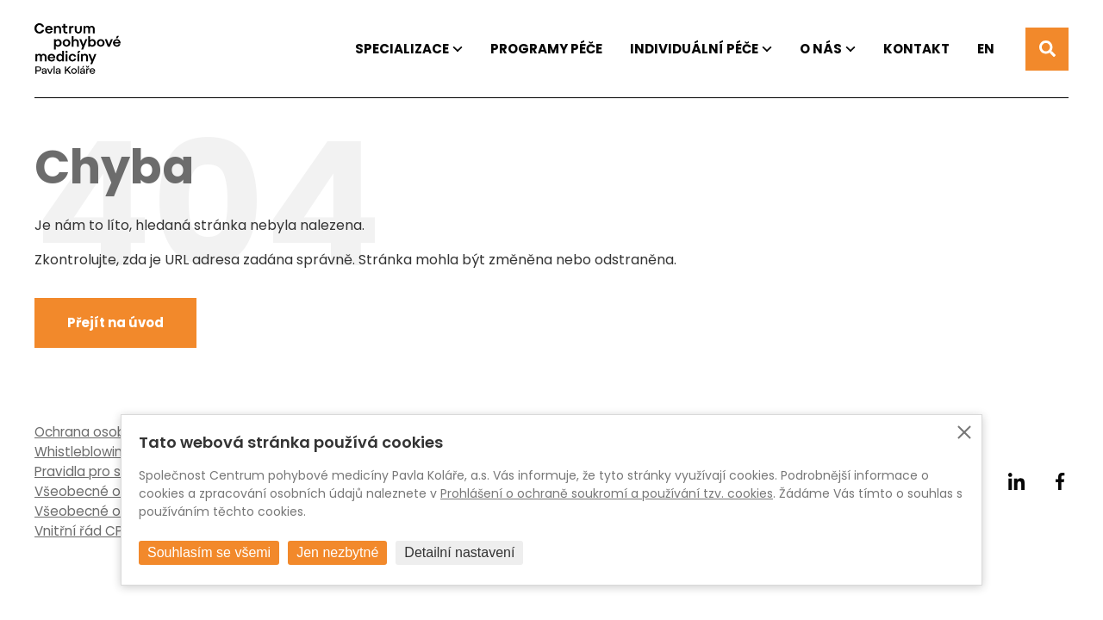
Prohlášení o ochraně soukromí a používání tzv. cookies (606, 493)
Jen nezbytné (337, 552)
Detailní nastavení (459, 552)
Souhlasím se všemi (209, 552)
